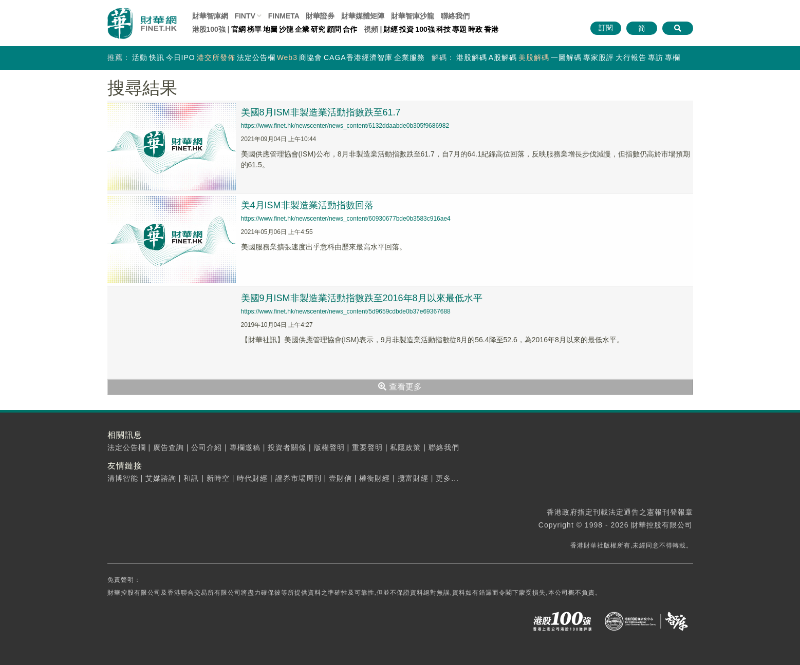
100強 (424, 29)
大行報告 (631, 57)
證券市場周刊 (298, 478)
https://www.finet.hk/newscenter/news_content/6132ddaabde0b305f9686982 (345, 125)
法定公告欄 (256, 57)
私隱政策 (405, 447)
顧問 (334, 29)
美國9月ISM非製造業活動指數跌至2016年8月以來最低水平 (361, 298)
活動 (139, 57)
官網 (238, 29)
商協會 (310, 57)
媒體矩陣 (362, 16)
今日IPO (180, 57)
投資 (406, 29)
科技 (443, 29)
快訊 (156, 57)
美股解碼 (533, 57)
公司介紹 (206, 447)
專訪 (655, 57)
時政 (475, 29)
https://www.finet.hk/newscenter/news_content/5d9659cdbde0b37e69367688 (346, 311)
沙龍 (286, 29)
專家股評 (598, 57)
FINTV (244, 16)
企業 (302, 29)
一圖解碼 (566, 57)
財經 (390, 29)
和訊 (191, 478)
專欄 (672, 57)
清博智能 (122, 478)
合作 (350, 29)
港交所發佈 (216, 57)
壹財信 (340, 478)
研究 (318, 29)
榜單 (254, 29)
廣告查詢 (168, 447)
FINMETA (284, 16)
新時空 (218, 478)
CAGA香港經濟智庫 (358, 57)
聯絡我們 (455, 16)
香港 (491, 29)
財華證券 (320, 16)
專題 (459, 29)
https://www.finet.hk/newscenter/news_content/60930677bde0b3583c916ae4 (346, 218)
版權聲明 (329, 447)
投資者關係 (287, 447)
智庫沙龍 (412, 16)
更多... (447, 478)
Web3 (287, 57)
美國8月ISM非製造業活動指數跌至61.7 (321, 112)
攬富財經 (413, 478)
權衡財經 (374, 478)
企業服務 (409, 57)
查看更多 (399, 386)
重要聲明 (367, 447)
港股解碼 (471, 57)
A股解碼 (503, 57)
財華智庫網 (210, 16)
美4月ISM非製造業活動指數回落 (307, 205)
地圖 (270, 29)
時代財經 (252, 478)
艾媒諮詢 (160, 478)
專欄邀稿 (245, 447)
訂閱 (606, 28)
